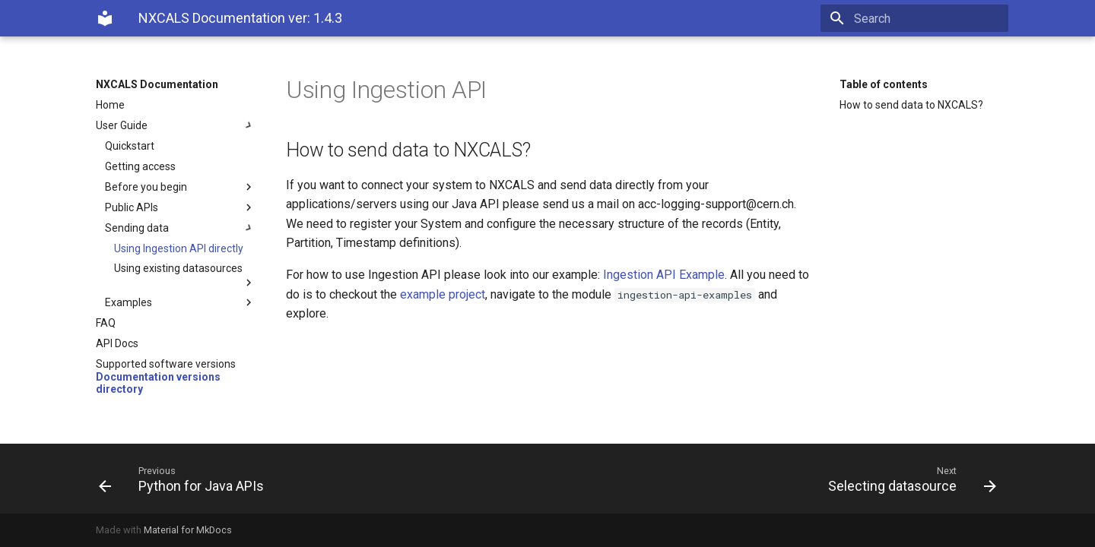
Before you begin (180, 187)
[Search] (919, 18)
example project (442, 294)
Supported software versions (166, 364)
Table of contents (884, 84)
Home (110, 105)
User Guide (176, 125)
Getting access (140, 166)
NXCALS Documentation (157, 84)
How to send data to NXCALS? (911, 105)
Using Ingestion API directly (178, 248)
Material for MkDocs (188, 530)
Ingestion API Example (664, 274)
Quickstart (129, 146)
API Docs (117, 343)
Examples (180, 302)
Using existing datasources (185, 275)
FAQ (106, 323)
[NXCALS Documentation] (105, 18)
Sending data (180, 228)
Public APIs (180, 207)
